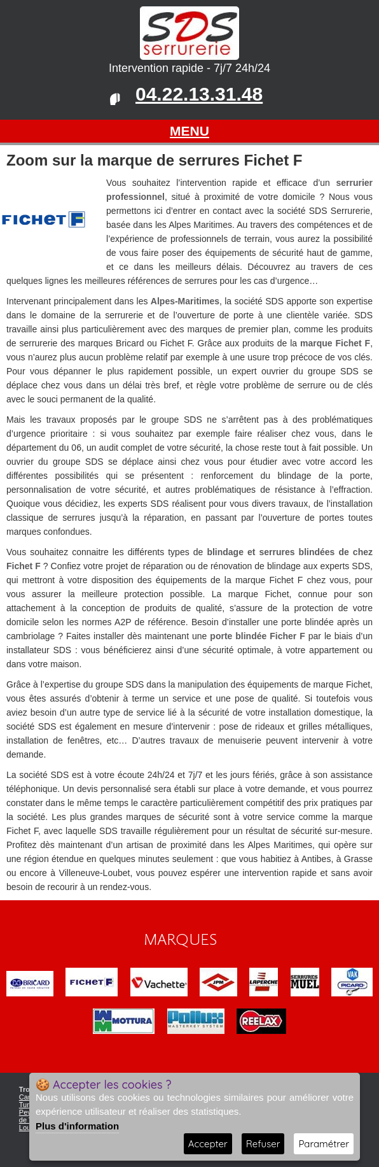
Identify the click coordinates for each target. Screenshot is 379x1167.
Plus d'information (77, 1126)
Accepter (208, 1144)
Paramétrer (323, 1144)
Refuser (263, 1144)
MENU (189, 131)
